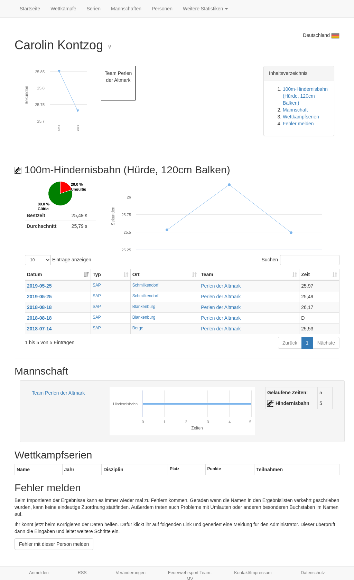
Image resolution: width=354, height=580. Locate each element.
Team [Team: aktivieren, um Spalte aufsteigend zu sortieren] (207, 274)
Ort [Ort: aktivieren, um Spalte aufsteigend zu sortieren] (136, 274)
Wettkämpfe (63, 8)
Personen (162, 8)
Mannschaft (295, 110)
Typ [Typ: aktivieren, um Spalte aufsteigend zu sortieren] (97, 274)
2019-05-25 (39, 286)
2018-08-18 (39, 307)
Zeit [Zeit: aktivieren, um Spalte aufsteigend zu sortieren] (305, 274)
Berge (137, 328)
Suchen (300, 260)
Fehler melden (298, 123)
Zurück (289, 343)
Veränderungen (131, 572)
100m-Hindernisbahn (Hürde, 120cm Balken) (305, 96)
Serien (94, 8)
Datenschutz (313, 572)
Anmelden (39, 572)
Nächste (326, 343)
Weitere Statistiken (205, 8)
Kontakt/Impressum (253, 572)
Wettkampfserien (301, 116)
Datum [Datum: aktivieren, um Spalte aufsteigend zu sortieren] (34, 274)
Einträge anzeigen (58, 260)
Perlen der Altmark (221, 286)
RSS (82, 572)
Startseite (30, 8)
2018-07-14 (39, 328)
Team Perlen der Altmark (58, 393)
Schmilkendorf (145, 285)
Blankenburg (144, 306)
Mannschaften (126, 8)
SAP (97, 285)
